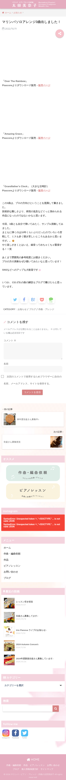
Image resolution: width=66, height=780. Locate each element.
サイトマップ (47, 769)
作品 (6, 560)
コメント (10, 340)
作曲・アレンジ (46, 309)
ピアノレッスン (12, 566)
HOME (33, 759)
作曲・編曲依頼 (12, 553)
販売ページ (44, 85)
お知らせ (22, 309)
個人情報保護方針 (29, 769)
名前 (6, 363)
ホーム (7, 547)
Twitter (24, 738)
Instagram (6, 738)
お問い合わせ (11, 572)
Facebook (15, 738)
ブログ (32, 309)
